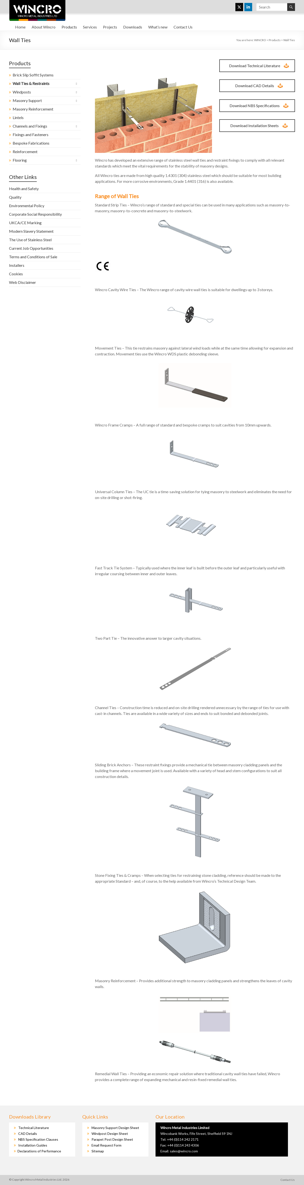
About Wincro (43, 27)
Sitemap (98, 1151)
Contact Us (183, 27)
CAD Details (27, 1133)
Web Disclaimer (22, 282)
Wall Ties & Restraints (31, 83)
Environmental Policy (26, 205)
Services (90, 27)
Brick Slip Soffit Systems (33, 75)
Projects (110, 27)
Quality (15, 197)
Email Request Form (106, 1145)
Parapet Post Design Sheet (112, 1139)
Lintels (18, 117)
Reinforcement (25, 151)
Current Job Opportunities (31, 248)
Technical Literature (33, 1128)
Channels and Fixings (30, 126)
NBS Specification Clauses (38, 1139)
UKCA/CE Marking (25, 222)
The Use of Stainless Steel (30, 239)
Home (20, 27)
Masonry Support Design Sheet (115, 1128)
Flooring (20, 160)
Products (69, 27)
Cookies (16, 273)
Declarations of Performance (39, 1151)
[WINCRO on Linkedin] (248, 7)
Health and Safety (24, 188)
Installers (16, 265)
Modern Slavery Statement (31, 231)
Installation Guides (32, 1145)
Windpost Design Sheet (110, 1133)
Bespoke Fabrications (31, 143)
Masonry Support (27, 100)
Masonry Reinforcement (33, 109)
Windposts (22, 92)
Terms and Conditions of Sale (33, 256)
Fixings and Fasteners (30, 134)
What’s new (157, 27)
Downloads (132, 27)
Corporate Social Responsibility (35, 214)
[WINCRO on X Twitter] (239, 7)
